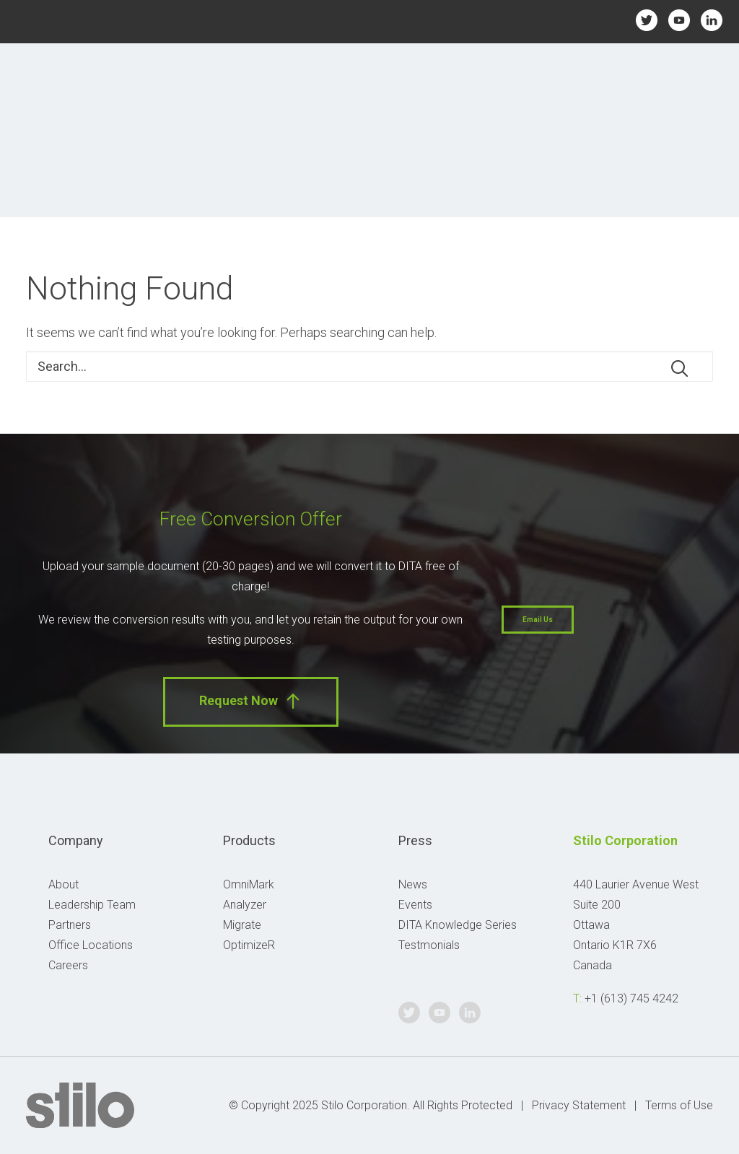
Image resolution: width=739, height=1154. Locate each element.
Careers (68, 965)
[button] (679, 368)
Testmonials (429, 945)
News (412, 884)
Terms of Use (679, 1105)
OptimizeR (249, 945)
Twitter (646, 19)
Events (415, 905)
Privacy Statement (579, 1105)
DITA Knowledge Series (457, 925)
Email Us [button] (537, 620)
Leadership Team (92, 905)
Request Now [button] (250, 701)
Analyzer (244, 905)
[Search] (369, 366)
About (63, 884)
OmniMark (248, 884)
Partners (69, 925)
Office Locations (90, 945)
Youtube (679, 19)
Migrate (242, 925)
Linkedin (712, 19)
